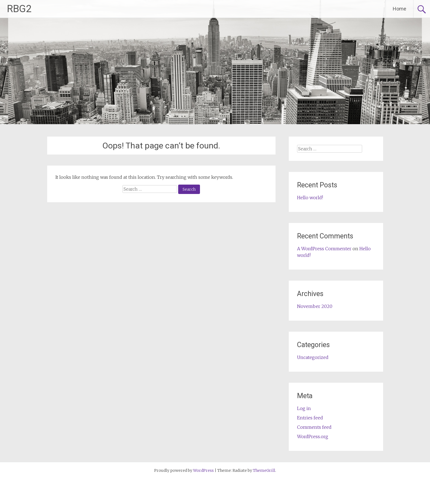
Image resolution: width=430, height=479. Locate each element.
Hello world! (310, 197)
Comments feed (314, 427)
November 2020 (314, 306)
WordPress (203, 470)
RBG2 (19, 9)
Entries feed (310, 418)
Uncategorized (312, 357)
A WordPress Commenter (324, 248)
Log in (304, 408)
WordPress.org (312, 436)
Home (399, 9)
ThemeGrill (264, 470)
